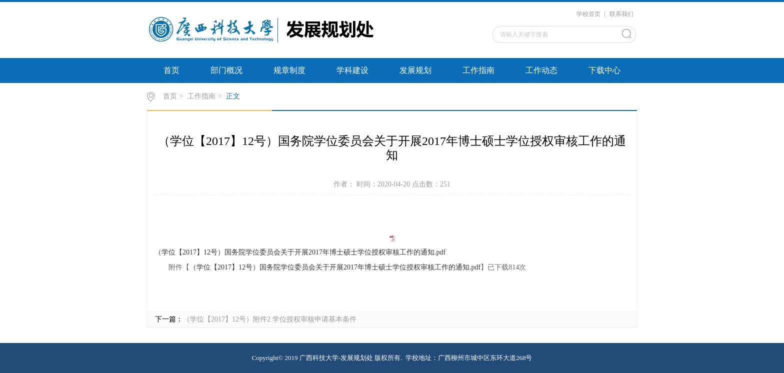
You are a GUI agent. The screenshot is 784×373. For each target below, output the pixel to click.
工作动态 (542, 70)
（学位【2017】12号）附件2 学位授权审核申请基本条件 (269, 319)
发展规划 (416, 70)
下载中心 (604, 70)
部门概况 (226, 70)
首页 (172, 70)
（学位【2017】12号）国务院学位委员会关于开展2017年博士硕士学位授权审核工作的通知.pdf (300, 252)
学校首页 (588, 14)
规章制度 (290, 70)
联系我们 (622, 14)
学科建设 (352, 70)
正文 (233, 96)
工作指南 (478, 70)
